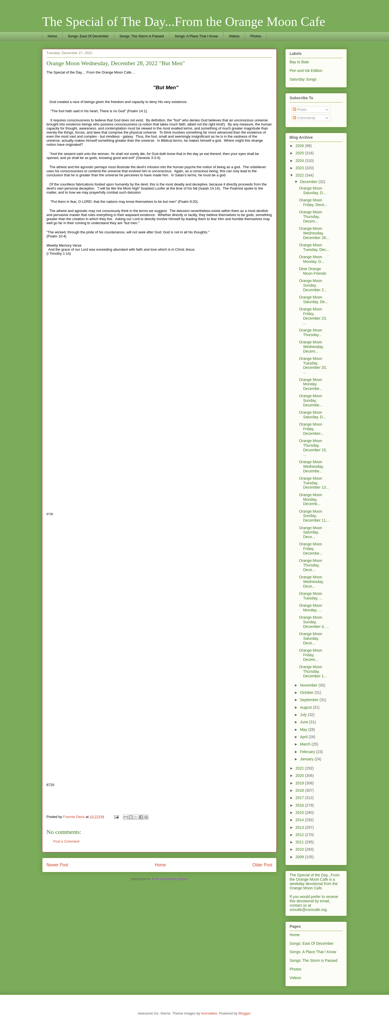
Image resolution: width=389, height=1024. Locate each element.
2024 (300, 160)
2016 (300, 805)
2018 (300, 790)
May (304, 729)
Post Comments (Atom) (170, 879)
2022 (300, 175)
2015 (300, 812)
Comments (304, 118)
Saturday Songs (303, 79)
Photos (255, 36)
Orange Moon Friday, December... (311, 429)
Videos (234, 36)
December (309, 182)
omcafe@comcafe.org (308, 909)
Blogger (244, 1013)
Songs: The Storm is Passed (141, 36)
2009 (300, 857)
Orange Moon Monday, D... (311, 259)
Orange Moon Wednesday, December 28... (314, 233)
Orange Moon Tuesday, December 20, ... (313, 365)
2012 (300, 835)
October (307, 692)
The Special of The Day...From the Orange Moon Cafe (183, 21)
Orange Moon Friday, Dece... (313, 202)
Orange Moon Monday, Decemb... (310, 499)
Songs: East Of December (88, 36)
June (304, 722)
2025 (300, 153)
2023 (300, 168)
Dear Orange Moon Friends (312, 271)
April (304, 737)
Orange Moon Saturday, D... (312, 190)
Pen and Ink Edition (306, 70)
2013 (300, 827)
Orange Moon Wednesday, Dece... (311, 581)
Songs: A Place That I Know (196, 36)
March (305, 744)
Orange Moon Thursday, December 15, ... (313, 447)
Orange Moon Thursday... (310, 332)
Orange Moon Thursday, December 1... (313, 671)
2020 (300, 775)
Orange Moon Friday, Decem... (310, 655)
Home (52, 36)
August (306, 707)
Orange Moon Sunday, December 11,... (314, 516)
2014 (300, 820)
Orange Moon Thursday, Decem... (310, 216)
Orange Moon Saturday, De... (313, 299)
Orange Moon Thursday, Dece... (310, 565)
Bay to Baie (299, 62)
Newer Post (57, 865)
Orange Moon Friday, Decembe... (311, 548)
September (309, 700)
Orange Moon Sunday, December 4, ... (314, 622)
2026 (300, 146)
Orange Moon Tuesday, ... (311, 595)
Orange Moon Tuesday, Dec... (314, 247)
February (308, 752)
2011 (300, 842)
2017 (300, 798)
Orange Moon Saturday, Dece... (310, 532)
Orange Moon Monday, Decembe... (311, 384)
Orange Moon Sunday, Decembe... (311, 400)
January (307, 759)
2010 (300, 849)
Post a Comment (66, 841)
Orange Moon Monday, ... (310, 607)
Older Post (262, 865)
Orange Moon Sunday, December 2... (313, 285)
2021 (300, 768)
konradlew (209, 1013)
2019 (300, 783)
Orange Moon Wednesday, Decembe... (311, 466)
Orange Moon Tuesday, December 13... (314, 483)
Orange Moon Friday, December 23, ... (313, 316)
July (304, 715)
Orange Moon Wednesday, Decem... (311, 346)
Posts (300, 109)
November (309, 685)
